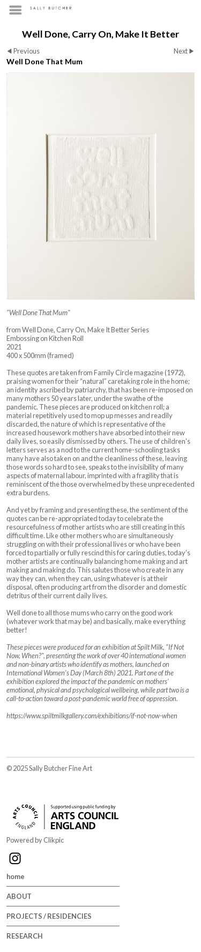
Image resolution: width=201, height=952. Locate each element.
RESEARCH (24, 936)
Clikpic (53, 840)
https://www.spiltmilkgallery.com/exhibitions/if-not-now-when (91, 715)
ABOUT (19, 896)
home (15, 876)
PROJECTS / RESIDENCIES (49, 916)
